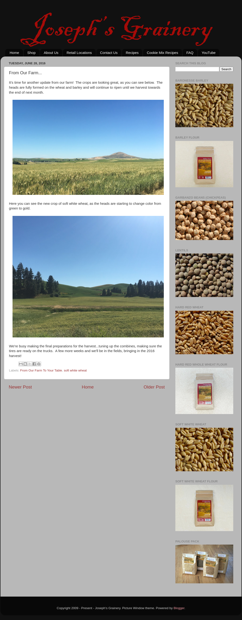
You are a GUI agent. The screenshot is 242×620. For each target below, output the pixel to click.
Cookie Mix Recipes (162, 53)
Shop (31, 53)
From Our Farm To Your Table (41, 370)
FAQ (189, 53)
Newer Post (20, 386)
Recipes (132, 53)
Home (14, 53)
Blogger (179, 608)
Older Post (154, 386)
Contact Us (108, 53)
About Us (51, 53)
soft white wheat (75, 370)
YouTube (209, 53)
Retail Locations (79, 53)
